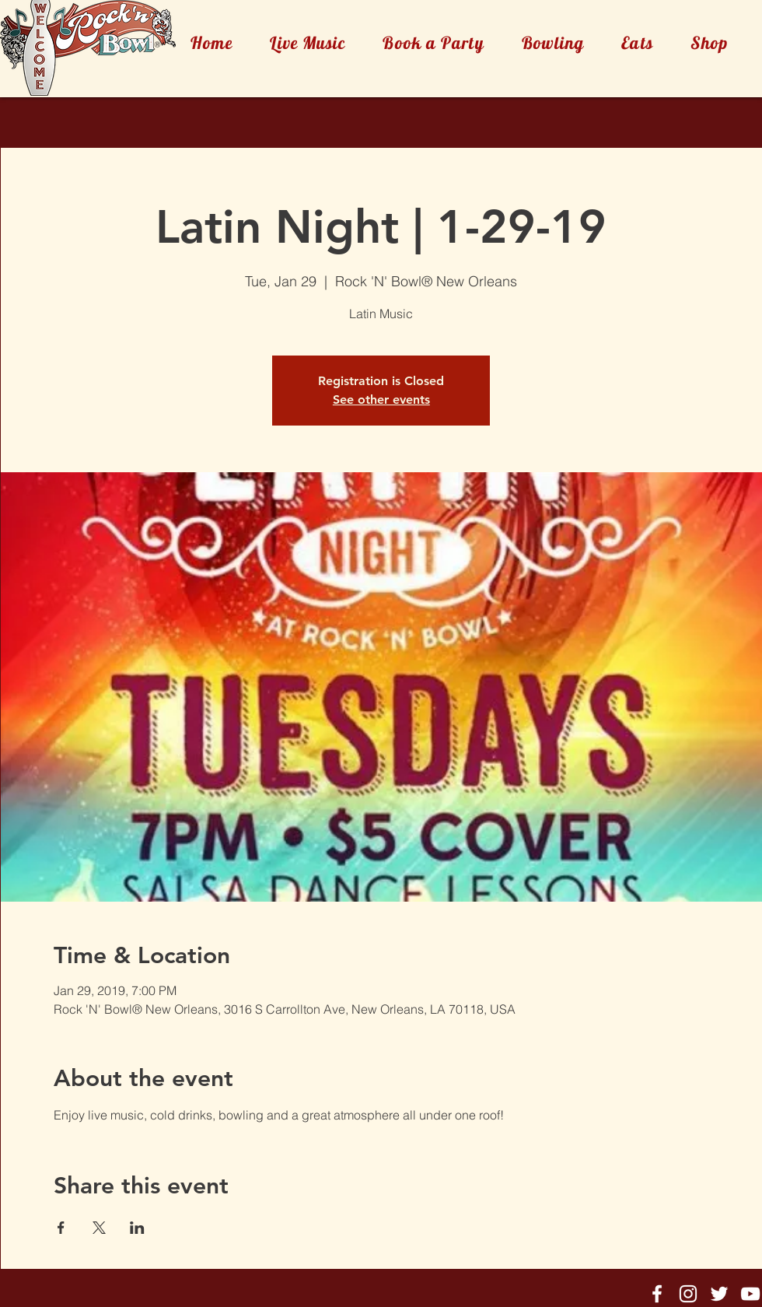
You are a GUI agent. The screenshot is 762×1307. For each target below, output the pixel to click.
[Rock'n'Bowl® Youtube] (750, 1293)
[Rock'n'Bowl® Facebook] (657, 1293)
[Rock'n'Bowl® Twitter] (719, 1293)
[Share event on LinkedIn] (137, 1227)
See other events (381, 399)
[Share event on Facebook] (61, 1227)
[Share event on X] (99, 1227)
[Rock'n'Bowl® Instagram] (688, 1293)
